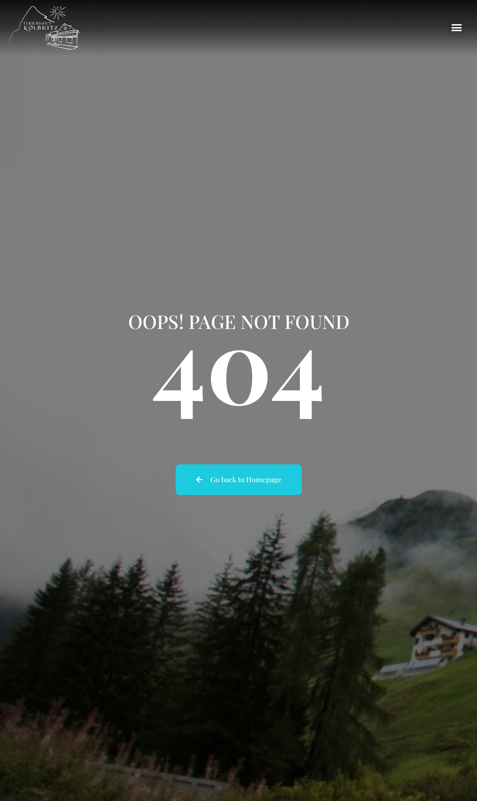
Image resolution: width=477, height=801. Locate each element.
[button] (456, 27)
